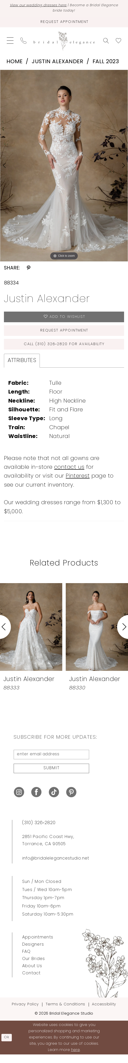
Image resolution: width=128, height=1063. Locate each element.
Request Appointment (64, 335)
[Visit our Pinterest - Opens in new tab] (71, 800)
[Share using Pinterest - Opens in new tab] (29, 271)
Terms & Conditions (65, 1013)
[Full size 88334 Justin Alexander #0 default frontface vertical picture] (64, 168)
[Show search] (106, 43)
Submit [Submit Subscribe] (51, 776)
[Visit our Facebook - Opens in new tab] (36, 800)
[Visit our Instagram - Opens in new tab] (19, 800)
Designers (33, 953)
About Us (32, 975)
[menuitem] (10, 43)
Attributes (22, 367)
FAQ (26, 960)
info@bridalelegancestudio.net (55, 867)
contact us (69, 473)
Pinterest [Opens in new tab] (78, 482)
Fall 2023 (106, 64)
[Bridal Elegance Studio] (64, 43)
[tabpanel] (64, 168)
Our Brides (33, 967)
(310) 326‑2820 (39, 831)
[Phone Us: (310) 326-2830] (23, 43)
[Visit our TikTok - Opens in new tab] (54, 800)
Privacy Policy (25, 1013)
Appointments (37, 946)
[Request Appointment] (64, 24)
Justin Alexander (57, 64)
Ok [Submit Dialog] (7, 1046)
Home (14, 64)
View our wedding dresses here (45, 6)
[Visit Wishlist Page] (118, 43)
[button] (10, 43)
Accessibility (104, 1013)
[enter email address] (51, 761)
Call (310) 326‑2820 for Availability (64, 350)
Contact (31, 982)
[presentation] (31, 633)
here (75, 1058)
